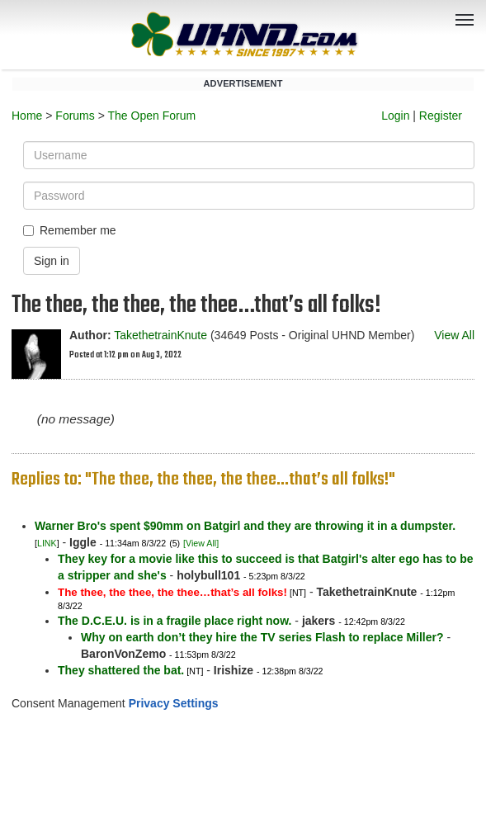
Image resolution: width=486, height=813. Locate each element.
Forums (74, 115)
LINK (47, 543)
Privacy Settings (174, 703)
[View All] (201, 543)
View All (454, 335)
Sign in (51, 260)
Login (395, 115)
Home (27, 115)
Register (440, 115)
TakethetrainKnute (160, 335)
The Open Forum (151, 115)
